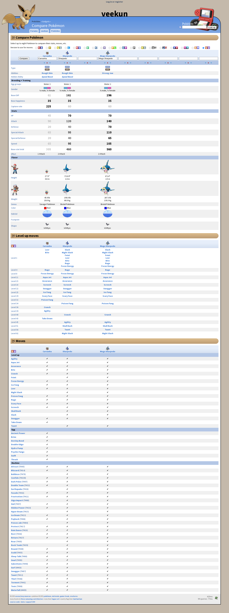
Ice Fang (47, 292)
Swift (13, 455)
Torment (15, 582)
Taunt (67, 329)
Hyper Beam (17, 511)
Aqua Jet (47, 277)
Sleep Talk (16, 556)
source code (15, 602)
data (23, 602)
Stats (14, 111)
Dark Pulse (16, 481)
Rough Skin (47, 73)
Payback (15, 519)
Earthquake (16, 489)
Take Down (47, 318)
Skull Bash (67, 326)
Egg (13, 429)
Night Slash (67, 252)
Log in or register (114, 1)
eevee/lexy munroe (23, 596)
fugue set (55, 599)
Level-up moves (27, 236)
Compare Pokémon (29, 37)
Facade (14, 493)
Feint (67, 255)
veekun (114, 13)
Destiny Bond (17, 440)
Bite (47, 252)
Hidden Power (18, 507)
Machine (15, 463)
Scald (13, 552)
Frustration (16, 496)
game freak (64, 596)
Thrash (14, 459)
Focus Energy (67, 266)
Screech (47, 284)
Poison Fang (47, 299)
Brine (13, 437)
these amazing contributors (32, 599)
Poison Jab (16, 522)
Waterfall (15, 590)
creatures (74, 596)
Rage (67, 263)
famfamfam (77, 599)
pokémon (47, 596)
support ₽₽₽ (30, 602)
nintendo (55, 596)
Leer (47, 249)
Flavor (15, 157)
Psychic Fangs (17, 452)
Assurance (47, 281)
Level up (15, 355)
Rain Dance (16, 530)
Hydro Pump (17, 448)
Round (14, 549)
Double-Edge (17, 444)
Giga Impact (17, 500)
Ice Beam (15, 515)
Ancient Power (18, 433)
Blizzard (15, 470)
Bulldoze (15, 474)
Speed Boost (47, 76)
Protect (15, 526)
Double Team (17, 485)
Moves (20, 341)
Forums (34, 31)
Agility (47, 311)
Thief (13, 579)
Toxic (13, 586)
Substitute (16, 564)
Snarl (13, 560)
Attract (14, 466)
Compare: (24, 58)
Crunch (47, 307)
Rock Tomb (16, 545)
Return (14, 537)
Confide (15, 478)
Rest (13, 534)
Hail (13, 504)
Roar (13, 541)
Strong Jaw (107, 73)
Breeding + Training (21, 80)
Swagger (47, 288)
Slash (67, 249)
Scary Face (47, 296)
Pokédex (36, 21)
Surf (13, 567)
